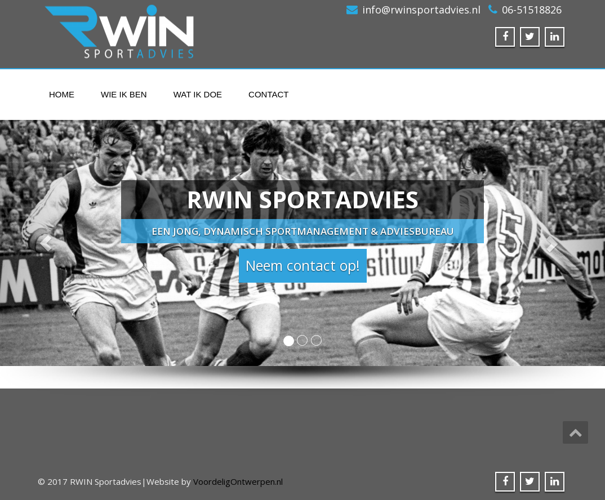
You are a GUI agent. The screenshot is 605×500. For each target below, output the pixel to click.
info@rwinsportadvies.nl (421, 9)
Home (61, 94)
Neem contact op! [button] (303, 265)
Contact (268, 94)
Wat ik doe (198, 94)
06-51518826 (532, 9)
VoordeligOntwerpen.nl (238, 481)
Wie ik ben (124, 94)
